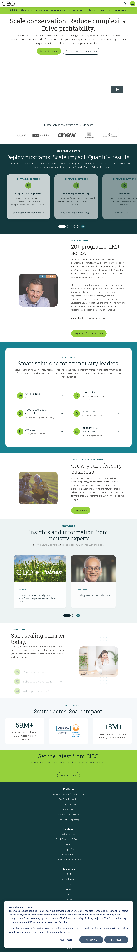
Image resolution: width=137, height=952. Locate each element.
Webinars (68, 899)
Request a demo (49, 51)
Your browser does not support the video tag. (68, 90)
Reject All (116, 939)
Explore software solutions (89, 337)
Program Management (68, 814)
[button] (62, 228)
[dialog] (68, 924)
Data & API (68, 809)
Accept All (91, 939)
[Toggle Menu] (132, 3)
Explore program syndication (81, 51)
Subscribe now (68, 775)
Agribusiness (68, 834)
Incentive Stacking (69, 804)
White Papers (68, 879)
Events (68, 894)
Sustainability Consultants (68, 859)
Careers (68, 948)
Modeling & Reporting (68, 819)
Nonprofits (68, 849)
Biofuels (68, 844)
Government (68, 854)
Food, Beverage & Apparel (68, 839)
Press (68, 884)
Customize (66, 939)
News (68, 889)
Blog (68, 874)
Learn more (119, 10)
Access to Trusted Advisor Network (68, 794)
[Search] (125, 3)
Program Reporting (68, 799)
